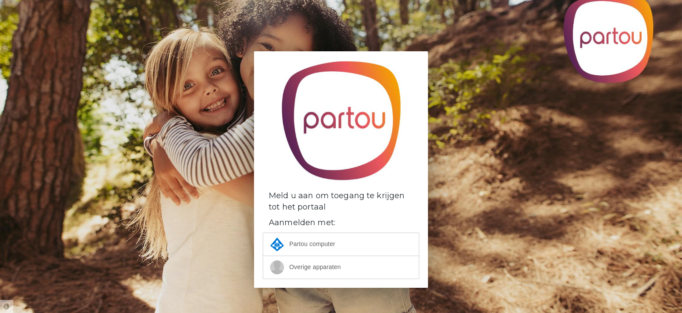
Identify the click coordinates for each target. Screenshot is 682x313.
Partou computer (302, 244)
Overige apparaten (305, 267)
